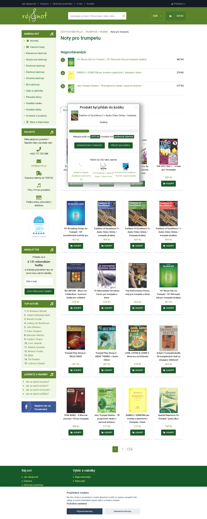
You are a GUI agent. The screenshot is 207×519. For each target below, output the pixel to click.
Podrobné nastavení (77, 503)
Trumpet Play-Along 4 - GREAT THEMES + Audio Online (106, 356)
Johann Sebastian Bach (38, 315)
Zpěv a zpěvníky (34, 90)
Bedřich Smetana (36, 347)
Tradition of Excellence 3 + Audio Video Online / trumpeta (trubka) (137, 232)
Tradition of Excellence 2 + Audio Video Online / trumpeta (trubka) (106, 232)
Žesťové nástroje (35, 72)
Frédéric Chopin (34, 339)
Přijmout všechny (85, 511)
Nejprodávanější (83, 477)
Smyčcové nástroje (36, 59)
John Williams (34, 327)
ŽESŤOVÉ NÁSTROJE (72, 31)
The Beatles (34, 359)
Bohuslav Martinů (35, 335)
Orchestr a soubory (36, 115)
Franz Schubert (34, 331)
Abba (30, 355)
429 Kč (180, 16)
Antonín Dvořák (34, 319)
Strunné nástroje (35, 78)
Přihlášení (178, 3)
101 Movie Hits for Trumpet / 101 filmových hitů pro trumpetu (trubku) (111, 59)
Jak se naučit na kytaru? (37, 381)
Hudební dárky (33, 109)
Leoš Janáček (35, 343)
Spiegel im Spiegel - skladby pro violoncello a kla (81, 175)
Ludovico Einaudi (36, 363)
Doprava (44, 3)
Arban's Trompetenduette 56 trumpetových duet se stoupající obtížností (168, 356)
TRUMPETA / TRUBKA (96, 31)
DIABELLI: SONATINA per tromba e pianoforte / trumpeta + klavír (109, 72)
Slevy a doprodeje (37, 122)
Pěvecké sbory (34, 97)
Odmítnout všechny (122, 511)
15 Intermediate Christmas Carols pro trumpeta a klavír (106, 294)
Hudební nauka (34, 103)
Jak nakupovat (29, 3)
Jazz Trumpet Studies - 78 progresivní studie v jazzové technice (109, 85)
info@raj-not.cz (38, 165)
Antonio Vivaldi (35, 351)
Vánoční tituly (35, 47)
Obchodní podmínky (62, 3)
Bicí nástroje (33, 84)
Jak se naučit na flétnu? (37, 394)
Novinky (32, 40)
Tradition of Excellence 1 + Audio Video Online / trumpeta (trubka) (168, 232)
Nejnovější (80, 481)
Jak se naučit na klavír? (37, 385)
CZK (157, 16)
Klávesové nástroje (36, 53)
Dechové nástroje (35, 65)
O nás (79, 3)
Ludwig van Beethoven (38, 323)
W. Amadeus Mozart (37, 311)
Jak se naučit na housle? (37, 389)
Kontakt (90, 3)
